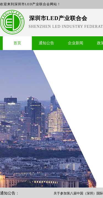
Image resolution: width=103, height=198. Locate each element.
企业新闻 (75, 43)
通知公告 (46, 43)
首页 (17, 43)
